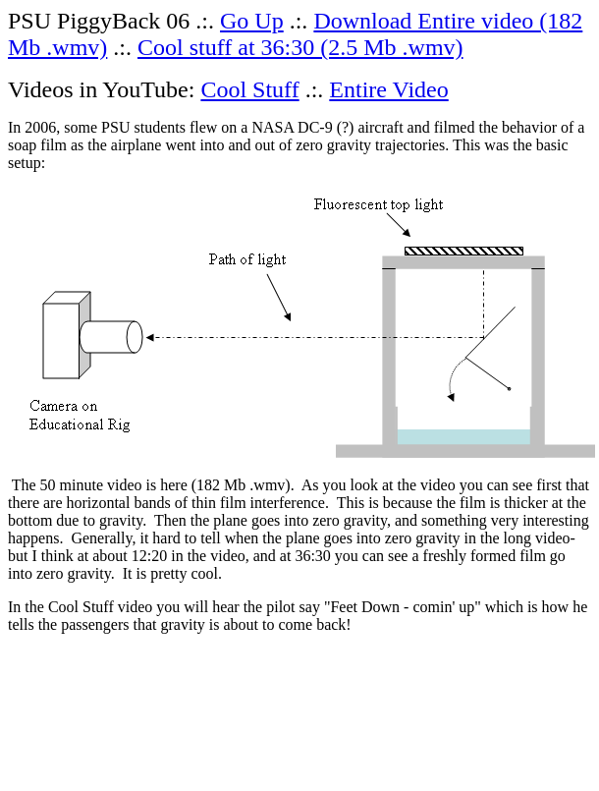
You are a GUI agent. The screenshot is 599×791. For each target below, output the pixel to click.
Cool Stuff (249, 89)
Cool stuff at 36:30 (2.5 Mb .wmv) (300, 47)
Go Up (252, 20)
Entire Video (388, 89)
